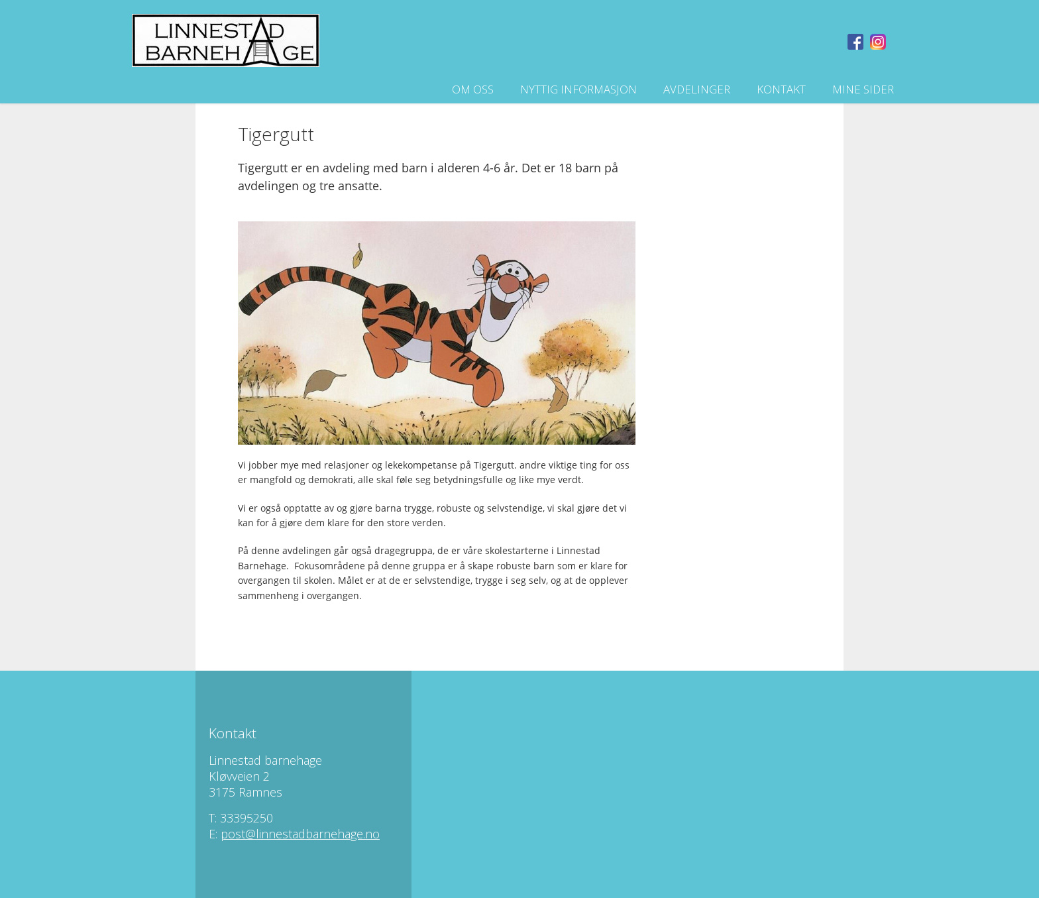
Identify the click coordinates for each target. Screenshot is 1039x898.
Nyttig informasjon (578, 89)
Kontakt (781, 89)
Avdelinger (696, 89)
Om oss (473, 89)
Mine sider (863, 89)
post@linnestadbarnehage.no (300, 834)
